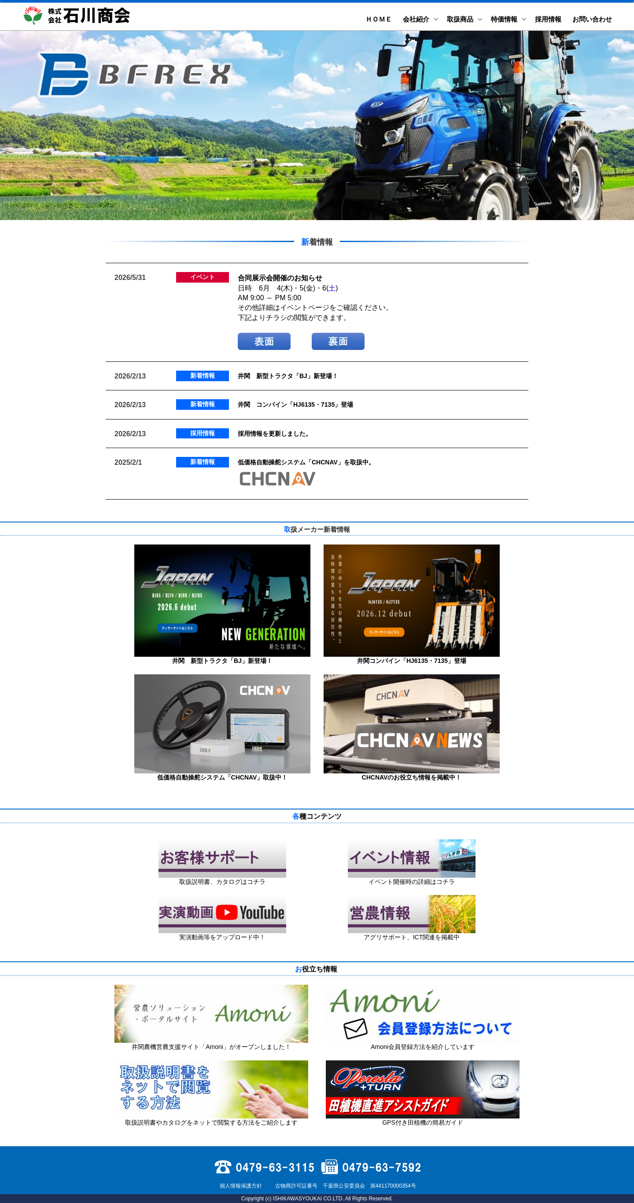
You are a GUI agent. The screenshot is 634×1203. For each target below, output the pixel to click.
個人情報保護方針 (240, 1186)
